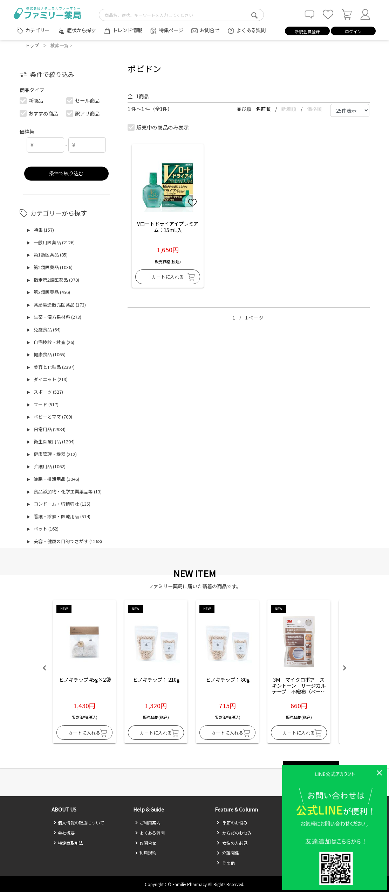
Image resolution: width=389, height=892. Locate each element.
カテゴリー (37, 30)
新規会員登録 (307, 31)
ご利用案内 (148, 823)
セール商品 (83, 100)
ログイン (353, 31)
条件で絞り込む (66, 173)
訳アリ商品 (83, 113)
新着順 (289, 108)
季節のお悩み (232, 823)
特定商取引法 (68, 843)
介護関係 (228, 853)
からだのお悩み (234, 833)
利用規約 (145, 853)
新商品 (31, 100)
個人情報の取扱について (78, 823)
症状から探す (81, 30)
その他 (226, 863)
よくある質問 (251, 30)
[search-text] (181, 15)
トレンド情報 (127, 30)
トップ (32, 45)
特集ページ (171, 30)
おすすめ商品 (38, 113)
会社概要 (64, 833)
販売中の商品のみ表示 (158, 127)
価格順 (314, 108)
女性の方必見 (232, 843)
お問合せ (209, 30)
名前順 (264, 108)
